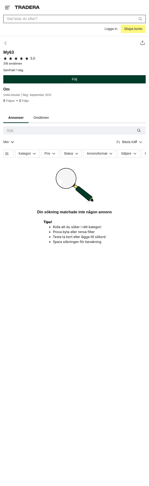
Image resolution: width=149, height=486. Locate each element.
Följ (74, 79)
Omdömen (41, 117)
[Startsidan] (27, 7)
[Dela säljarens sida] (142, 43)
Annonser (16, 117)
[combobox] (74, 19)
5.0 (32, 58)
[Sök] (140, 19)
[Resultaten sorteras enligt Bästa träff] (129, 142)
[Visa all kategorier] (8, 142)
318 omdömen (12, 63)
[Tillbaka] (7, 43)
